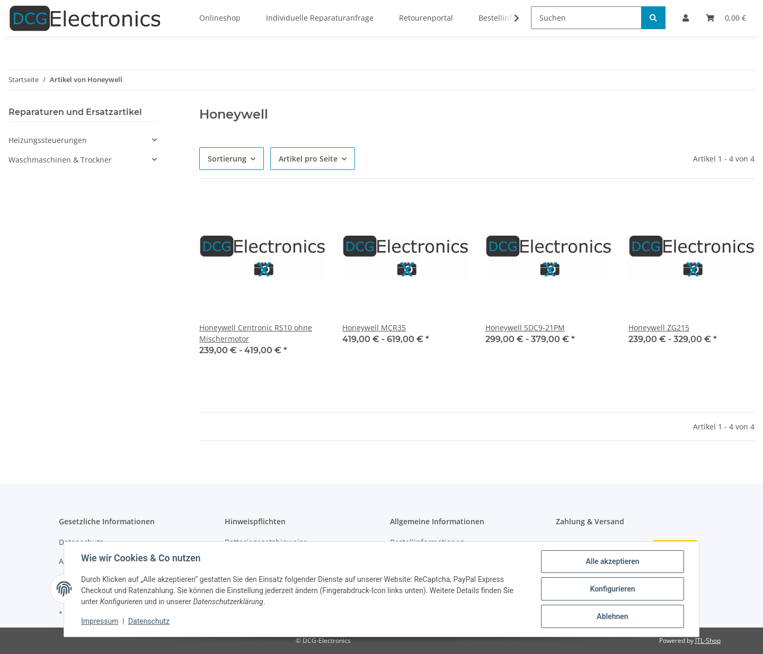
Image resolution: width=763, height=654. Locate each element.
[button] (82, 140)
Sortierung (227, 159)
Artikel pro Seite (308, 159)
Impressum (99, 621)
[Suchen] (586, 17)
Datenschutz (149, 621)
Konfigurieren (612, 589)
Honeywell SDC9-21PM (525, 327)
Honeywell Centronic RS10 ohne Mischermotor (255, 333)
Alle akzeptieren (612, 561)
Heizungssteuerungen (47, 140)
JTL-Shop (708, 640)
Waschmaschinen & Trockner (60, 160)
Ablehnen (612, 616)
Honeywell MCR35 (374, 327)
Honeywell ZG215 (658, 327)
